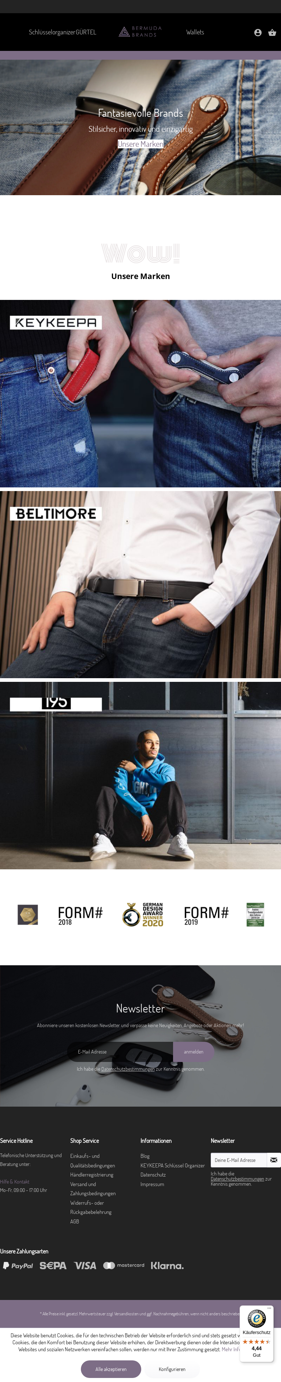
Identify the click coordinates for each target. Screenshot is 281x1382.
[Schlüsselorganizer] (48, 32)
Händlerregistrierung (91, 1174)
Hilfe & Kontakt (14, 1181)
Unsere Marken (141, 144)
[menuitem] (48, 32)
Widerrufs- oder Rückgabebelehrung (91, 1207)
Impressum (152, 1184)
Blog (145, 1155)
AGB (74, 1221)
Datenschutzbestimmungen (128, 1069)
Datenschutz (153, 1174)
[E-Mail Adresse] (120, 1052)
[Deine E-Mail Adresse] (239, 1160)
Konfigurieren (172, 1369)
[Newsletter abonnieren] (274, 1160)
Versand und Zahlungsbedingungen (93, 1189)
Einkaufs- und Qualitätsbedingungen (92, 1160)
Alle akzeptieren (111, 1369)
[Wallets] (195, 32)
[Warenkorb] (272, 34)
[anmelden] (193, 1052)
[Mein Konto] (258, 34)
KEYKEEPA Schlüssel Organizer (172, 1165)
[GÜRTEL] (86, 32)
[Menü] (269, 1309)
